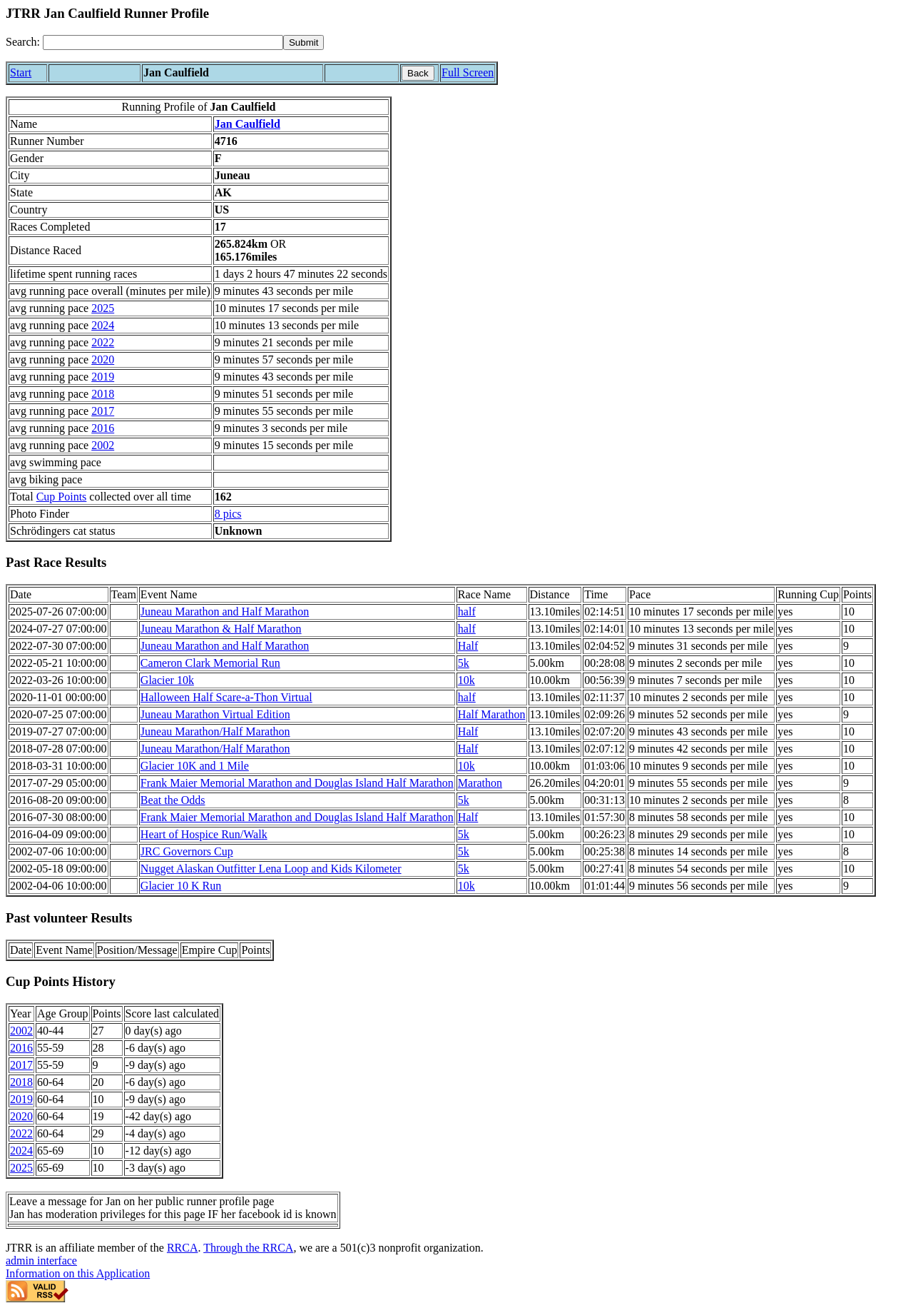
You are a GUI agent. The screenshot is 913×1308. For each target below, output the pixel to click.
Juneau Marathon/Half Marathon (215, 731)
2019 (102, 377)
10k (466, 680)
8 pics (228, 514)
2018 (102, 394)
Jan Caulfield (247, 124)
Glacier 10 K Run (181, 886)
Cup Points (61, 497)
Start (20, 72)
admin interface (41, 1260)
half (467, 611)
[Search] (163, 42)
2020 (102, 359)
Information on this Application (78, 1273)
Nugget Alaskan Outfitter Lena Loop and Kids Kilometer (271, 868)
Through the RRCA (248, 1248)
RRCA (182, 1248)
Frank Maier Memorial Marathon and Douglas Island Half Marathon (297, 783)
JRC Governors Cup (187, 851)
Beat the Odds (173, 800)
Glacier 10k (167, 680)
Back (418, 73)
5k (463, 663)
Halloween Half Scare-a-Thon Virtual (226, 697)
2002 (102, 445)
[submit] (303, 42)
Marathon (480, 783)
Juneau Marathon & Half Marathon (221, 629)
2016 (102, 428)
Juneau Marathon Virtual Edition (215, 714)
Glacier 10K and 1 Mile (195, 766)
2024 (102, 325)
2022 (102, 342)
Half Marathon (492, 714)
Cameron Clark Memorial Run (210, 663)
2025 (102, 308)
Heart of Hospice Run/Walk (204, 834)
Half (468, 646)
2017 (102, 411)
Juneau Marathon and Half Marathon (225, 611)
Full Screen (468, 72)
